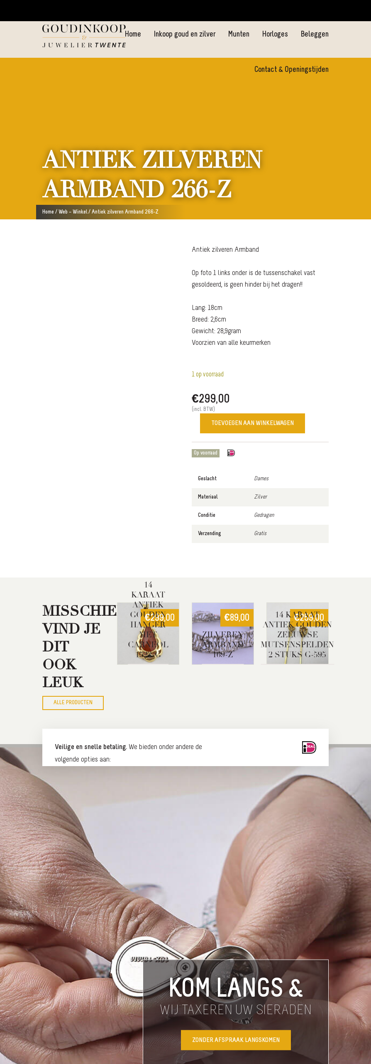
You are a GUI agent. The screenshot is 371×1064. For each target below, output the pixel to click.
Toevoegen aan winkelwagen (252, 423)
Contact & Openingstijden (291, 70)
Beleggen (314, 35)
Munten (238, 35)
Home (132, 35)
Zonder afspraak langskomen (236, 1040)
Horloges (275, 35)
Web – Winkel (73, 212)
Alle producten (73, 703)
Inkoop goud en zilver (184, 35)
